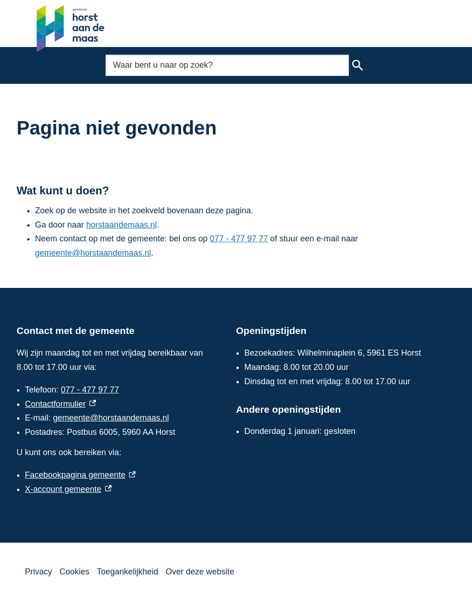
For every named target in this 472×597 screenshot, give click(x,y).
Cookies (74, 571)
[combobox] (227, 65)
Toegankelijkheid (127, 571)
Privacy (38, 571)
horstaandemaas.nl (121, 224)
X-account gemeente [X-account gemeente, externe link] (68, 489)
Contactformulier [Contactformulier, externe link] (60, 404)
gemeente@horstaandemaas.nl (93, 253)
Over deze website (199, 571)
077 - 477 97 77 (239, 238)
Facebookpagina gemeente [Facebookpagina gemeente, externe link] (80, 475)
